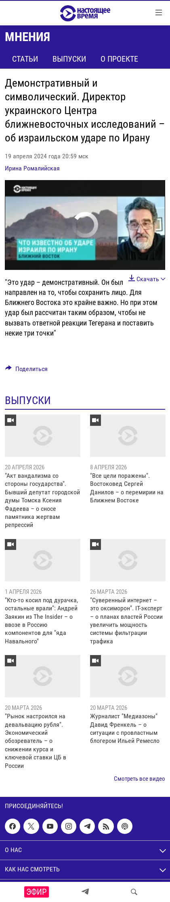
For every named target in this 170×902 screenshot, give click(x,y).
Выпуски (69, 59)
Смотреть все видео (139, 778)
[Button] (26, 370)
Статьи (25, 59)
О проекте (119, 59)
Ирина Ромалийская (32, 168)
